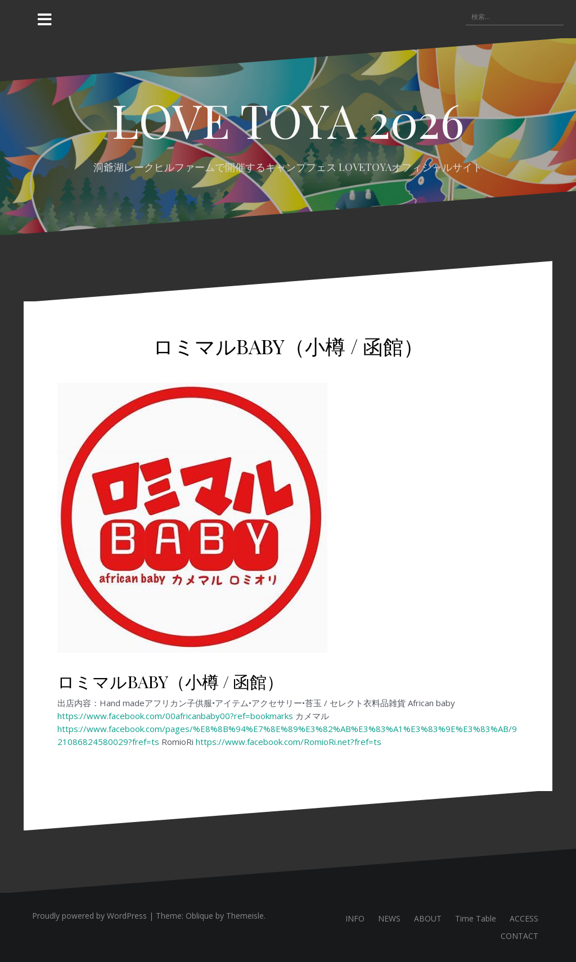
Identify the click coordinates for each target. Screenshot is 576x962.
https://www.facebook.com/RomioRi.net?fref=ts (288, 741)
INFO (354, 918)
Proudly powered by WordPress (89, 915)
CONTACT (519, 936)
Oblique (199, 915)
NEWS (389, 918)
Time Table (475, 918)
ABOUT (428, 918)
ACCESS (524, 918)
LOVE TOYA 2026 (288, 120)
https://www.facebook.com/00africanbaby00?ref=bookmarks (175, 715)
